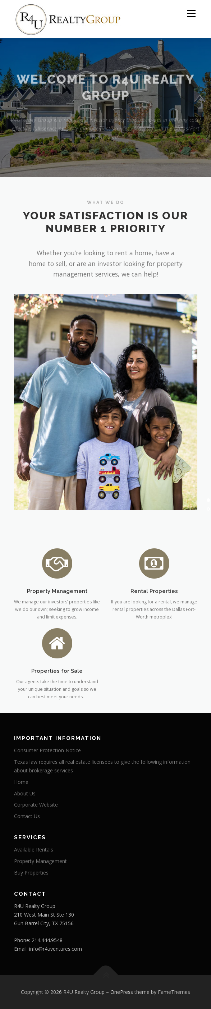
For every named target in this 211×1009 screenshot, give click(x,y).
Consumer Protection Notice (47, 750)
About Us (25, 793)
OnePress (121, 992)
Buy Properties (31, 872)
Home (21, 782)
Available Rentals (33, 849)
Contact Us (27, 816)
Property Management (40, 861)
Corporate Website (36, 804)
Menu (191, 13)
